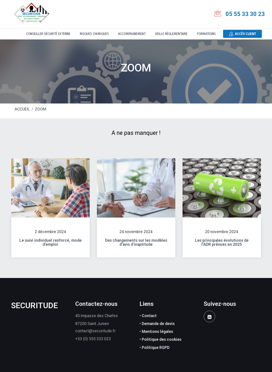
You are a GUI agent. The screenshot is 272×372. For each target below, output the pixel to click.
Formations (206, 34)
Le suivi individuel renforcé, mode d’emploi (50, 245)
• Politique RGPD (154, 354)
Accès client (242, 34)
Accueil (22, 109)
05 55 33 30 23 (245, 14)
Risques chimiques (94, 34)
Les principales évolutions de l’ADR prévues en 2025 (222, 245)
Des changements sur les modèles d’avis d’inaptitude (136, 245)
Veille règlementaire (171, 34)
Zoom (40, 109)
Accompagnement (132, 34)
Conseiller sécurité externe (48, 34)
